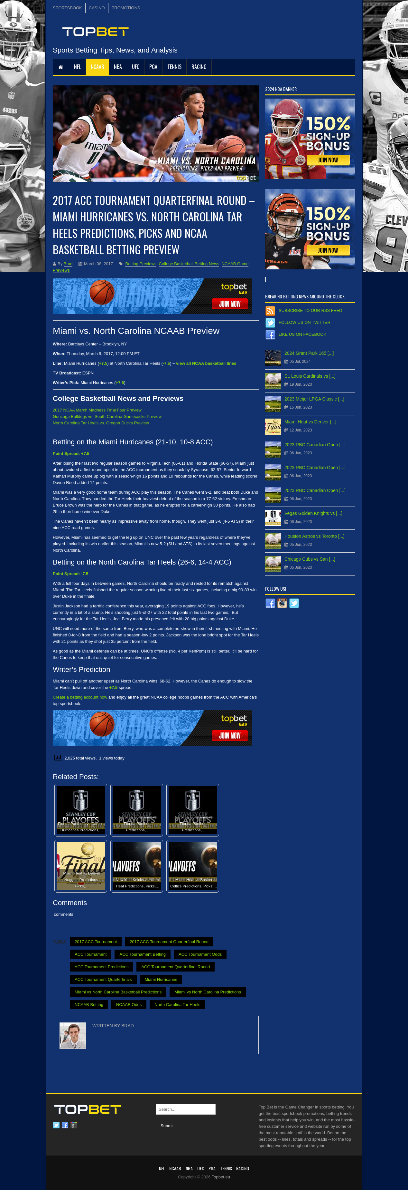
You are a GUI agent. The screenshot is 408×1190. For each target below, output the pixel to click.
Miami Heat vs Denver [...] (310, 421)
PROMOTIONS (126, 7)
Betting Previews (140, 263)
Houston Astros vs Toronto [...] (314, 536)
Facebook (65, 1125)
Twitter (56, 1125)
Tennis (174, 67)
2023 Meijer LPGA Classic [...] (314, 399)
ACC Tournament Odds (200, 954)
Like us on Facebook (302, 334)
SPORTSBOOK (67, 7)
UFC (135, 67)
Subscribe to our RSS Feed (310, 310)
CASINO (97, 7)
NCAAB (97, 67)
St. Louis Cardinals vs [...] (310, 376)
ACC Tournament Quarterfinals (103, 979)
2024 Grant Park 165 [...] (309, 353)
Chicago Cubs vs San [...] (309, 559)
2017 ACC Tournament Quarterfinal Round (169, 941)
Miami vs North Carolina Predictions (207, 992)
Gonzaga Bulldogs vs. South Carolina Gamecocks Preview (107, 416)
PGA (153, 67)
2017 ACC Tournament (96, 941)
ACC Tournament (91, 954)
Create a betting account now (80, 697)
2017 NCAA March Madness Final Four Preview (97, 410)
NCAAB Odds (129, 1004)
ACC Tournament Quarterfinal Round (175, 966)
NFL (77, 67)
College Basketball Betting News (189, 263)
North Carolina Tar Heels (177, 1004)
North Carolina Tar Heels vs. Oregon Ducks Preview (101, 423)
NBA (118, 67)
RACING (199, 67)
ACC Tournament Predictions (101, 966)
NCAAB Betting (89, 1004)
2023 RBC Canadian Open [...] (315, 444)
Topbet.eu (221, 1177)
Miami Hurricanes (161, 979)
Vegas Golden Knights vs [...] (313, 513)
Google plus (73, 1125)
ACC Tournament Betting (142, 954)
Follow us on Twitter (304, 322)
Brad (68, 263)
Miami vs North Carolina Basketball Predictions (118, 992)
